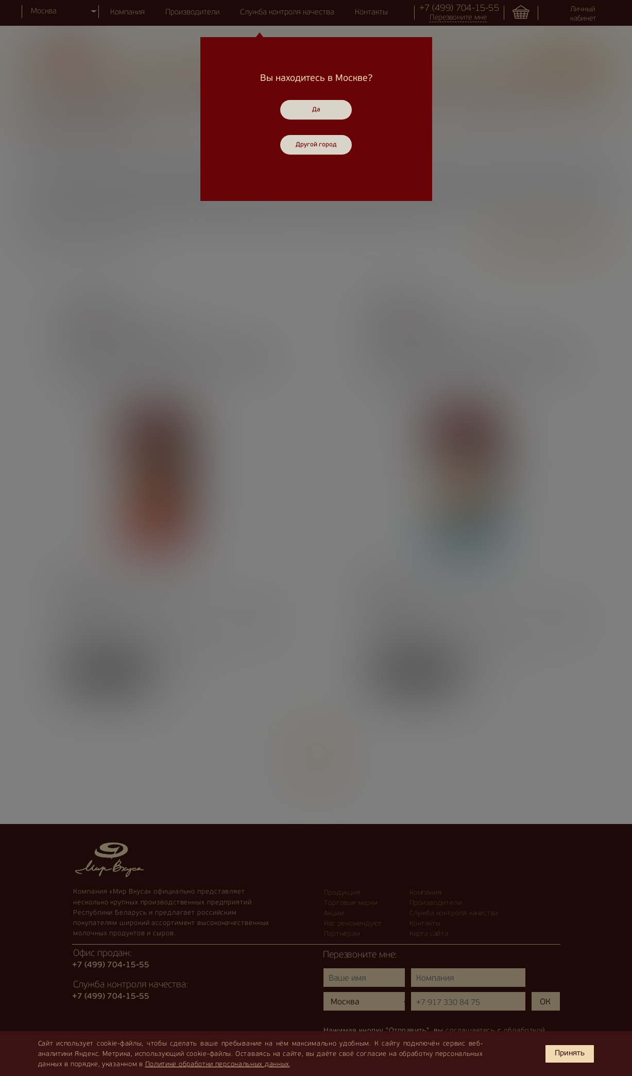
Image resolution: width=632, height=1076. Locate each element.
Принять (570, 1053)
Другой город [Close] (316, 145)
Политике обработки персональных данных (217, 1064)
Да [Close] (316, 110)
